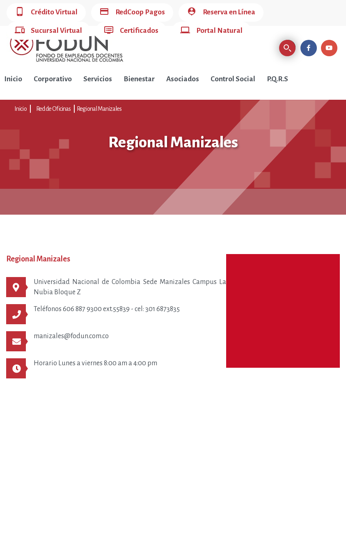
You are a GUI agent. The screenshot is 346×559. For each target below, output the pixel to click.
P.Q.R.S (277, 79)
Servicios (97, 79)
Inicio (13, 79)
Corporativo (53, 79)
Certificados (131, 31)
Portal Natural (211, 31)
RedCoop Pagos (132, 12)
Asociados (182, 79)
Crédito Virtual (46, 12)
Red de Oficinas (53, 108)
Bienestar (139, 79)
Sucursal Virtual (48, 31)
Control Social (233, 79)
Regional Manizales (99, 108)
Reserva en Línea (221, 12)
